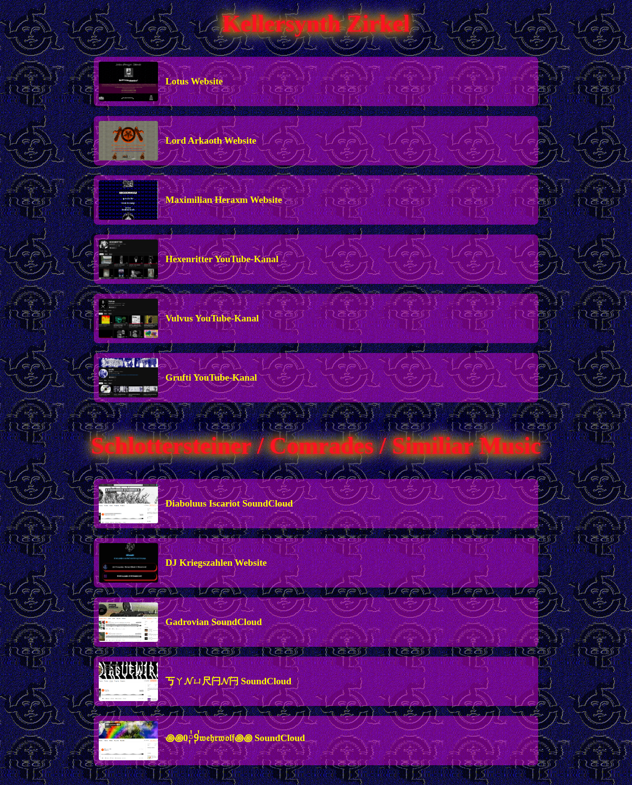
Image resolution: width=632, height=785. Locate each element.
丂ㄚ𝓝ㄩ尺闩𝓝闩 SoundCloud (228, 681)
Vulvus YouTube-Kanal (212, 318)
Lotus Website (194, 81)
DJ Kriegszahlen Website (216, 562)
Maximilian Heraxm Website (223, 200)
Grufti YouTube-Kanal (211, 377)
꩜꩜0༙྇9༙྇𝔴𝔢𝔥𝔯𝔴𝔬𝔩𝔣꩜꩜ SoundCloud (235, 738)
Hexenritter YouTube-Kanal (221, 259)
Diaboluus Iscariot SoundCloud (229, 503)
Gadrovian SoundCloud (213, 622)
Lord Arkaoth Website (210, 140)
